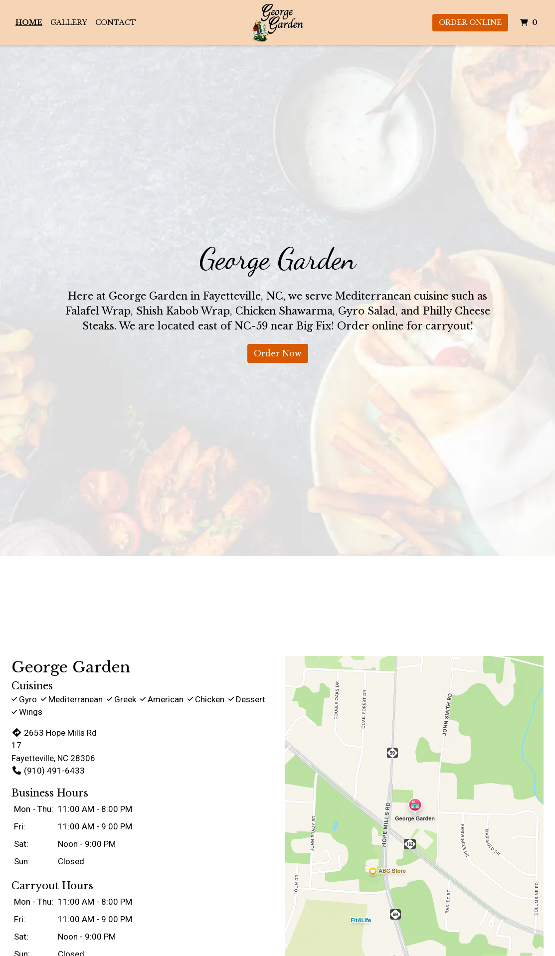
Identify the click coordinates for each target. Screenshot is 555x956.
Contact (115, 22)
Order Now (278, 353)
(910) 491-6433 (48, 771)
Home (28, 22)
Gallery (68, 22)
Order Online (470, 22)
